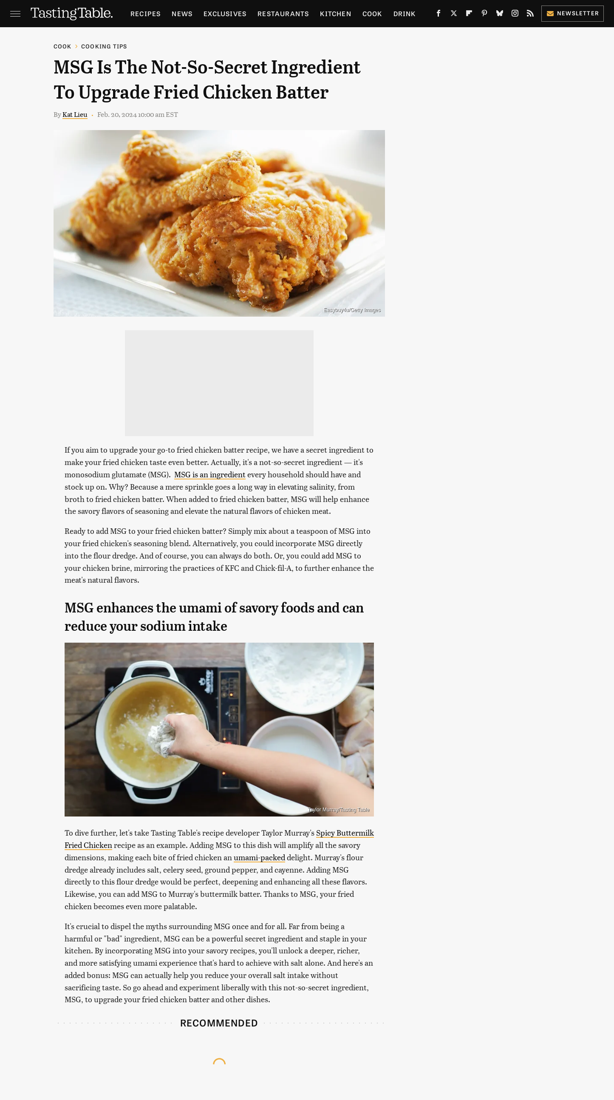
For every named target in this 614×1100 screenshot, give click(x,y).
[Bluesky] (499, 15)
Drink (404, 13)
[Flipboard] (469, 15)
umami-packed (259, 857)
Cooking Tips (104, 46)
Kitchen (335, 13)
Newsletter (572, 13)
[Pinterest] (484, 15)
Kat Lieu (75, 114)
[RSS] (530, 15)
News (182, 13)
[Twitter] (454, 15)
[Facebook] (438, 15)
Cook (372, 13)
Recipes (145, 13)
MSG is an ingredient (210, 474)
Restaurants (283, 13)
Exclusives (225, 13)
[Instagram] (515, 15)
